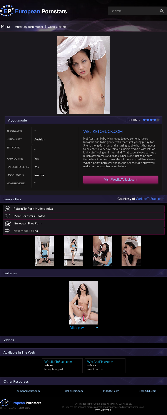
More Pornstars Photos (25, 216)
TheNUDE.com (147, 390)
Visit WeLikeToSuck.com (120, 179)
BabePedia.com (74, 390)
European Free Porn (23, 223)
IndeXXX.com (111, 390)
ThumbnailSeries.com (27, 390)
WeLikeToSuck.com (150, 198)
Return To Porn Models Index (29, 209)
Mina (21, 230)
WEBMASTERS (103, 410)
